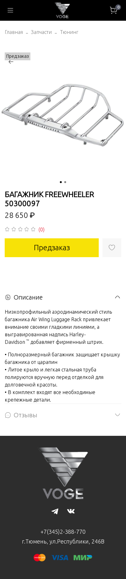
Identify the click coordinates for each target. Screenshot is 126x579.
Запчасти (41, 32)
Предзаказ (52, 247)
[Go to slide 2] (65, 182)
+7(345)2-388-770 (63, 531)
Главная (14, 32)
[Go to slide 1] (61, 182)
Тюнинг (69, 32)
